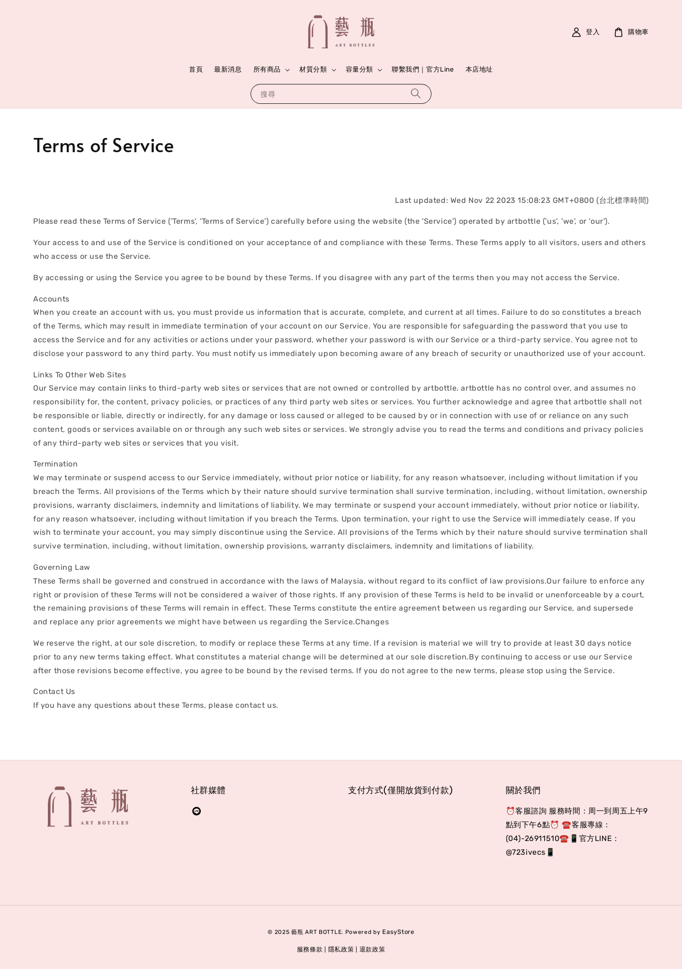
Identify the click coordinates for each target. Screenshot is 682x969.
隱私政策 (341, 949)
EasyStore (398, 931)
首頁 (196, 69)
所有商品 (267, 69)
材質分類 (313, 69)
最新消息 (228, 69)
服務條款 (310, 949)
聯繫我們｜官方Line (423, 69)
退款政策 (372, 949)
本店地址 (479, 69)
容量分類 (359, 69)
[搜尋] (416, 93)
